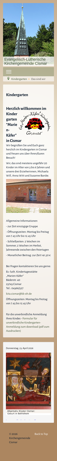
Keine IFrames (28, 382)
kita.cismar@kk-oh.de (19, 293)
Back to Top (41, 433)
